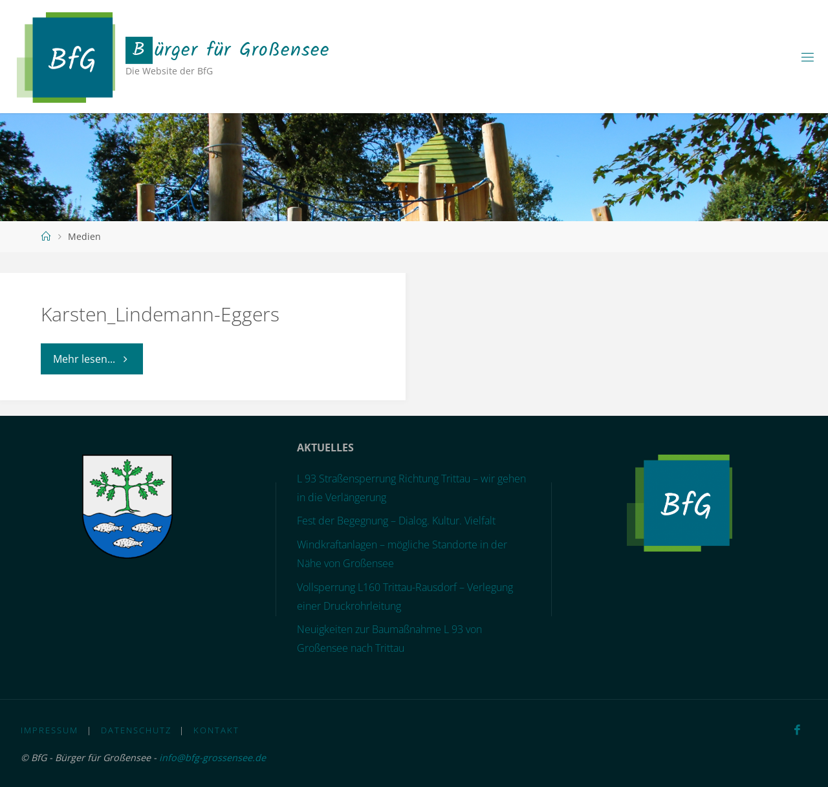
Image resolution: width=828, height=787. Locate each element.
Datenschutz (136, 730)
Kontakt (216, 730)
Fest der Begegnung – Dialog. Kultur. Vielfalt (396, 520)
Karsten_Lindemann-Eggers (160, 314)
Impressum (49, 730)
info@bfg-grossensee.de (212, 757)
